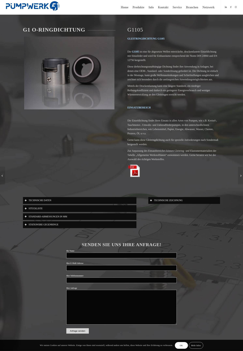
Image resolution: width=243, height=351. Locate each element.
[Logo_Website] (32, 7)
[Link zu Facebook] (230, 7)
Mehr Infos (196, 345)
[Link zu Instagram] (235, 7)
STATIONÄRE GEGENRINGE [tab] (42, 224)
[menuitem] (125, 7)
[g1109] (240, 176)
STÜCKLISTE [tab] (34, 208)
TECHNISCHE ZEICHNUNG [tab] (166, 200)
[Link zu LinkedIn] (225, 7)
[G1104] (2, 176)
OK (181, 345)
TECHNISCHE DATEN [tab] (38, 200)
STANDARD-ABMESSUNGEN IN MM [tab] (46, 216)
